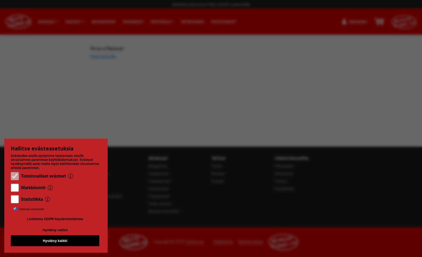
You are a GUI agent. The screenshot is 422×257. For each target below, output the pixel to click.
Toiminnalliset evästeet (43, 176)
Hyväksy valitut (55, 230)
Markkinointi (33, 187)
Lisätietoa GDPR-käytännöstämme (55, 219)
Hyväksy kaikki (55, 241)
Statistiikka (32, 199)
